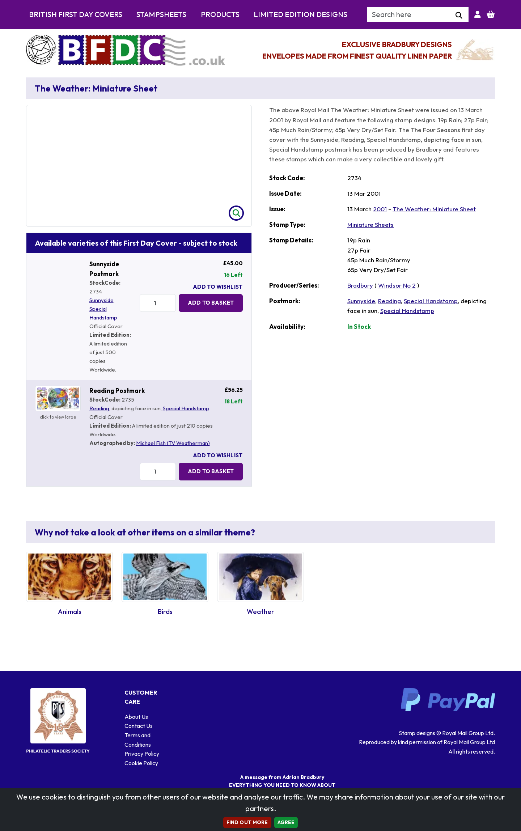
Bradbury (360, 285)
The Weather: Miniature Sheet (434, 209)
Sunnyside (101, 300)
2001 (380, 209)
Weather (260, 611)
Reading (99, 408)
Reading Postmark (117, 390)
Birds (165, 611)
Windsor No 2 (397, 285)
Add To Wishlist (217, 286)
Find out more (247, 822)
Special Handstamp (186, 408)
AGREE (286, 822)
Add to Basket (211, 302)
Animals (69, 611)
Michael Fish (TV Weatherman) (173, 443)
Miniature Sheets (370, 224)
